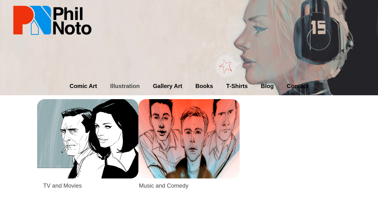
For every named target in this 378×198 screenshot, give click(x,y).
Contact (297, 86)
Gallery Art (167, 86)
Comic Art (83, 86)
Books (204, 86)
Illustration (125, 86)
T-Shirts (237, 86)
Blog (267, 86)
